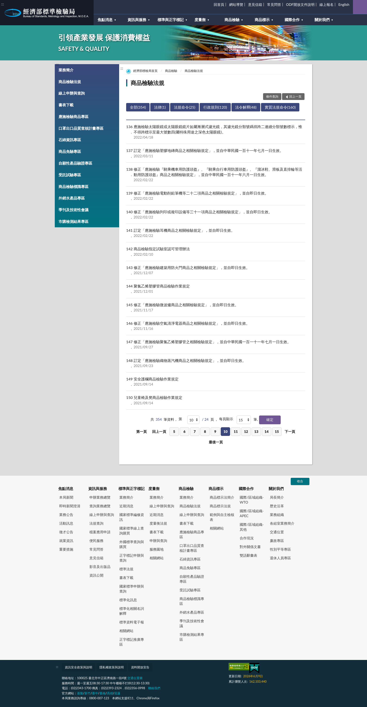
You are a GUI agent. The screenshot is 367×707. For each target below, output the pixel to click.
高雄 (110, 693)
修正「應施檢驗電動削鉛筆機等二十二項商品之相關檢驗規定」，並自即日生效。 (215, 195)
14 (266, 431)
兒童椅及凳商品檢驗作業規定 (215, 400)
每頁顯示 (226, 419)
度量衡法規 (158, 523)
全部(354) (138, 107)
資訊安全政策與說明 (78, 667)
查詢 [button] (360, 7)
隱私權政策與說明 (111, 667)
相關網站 (126, 631)
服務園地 (157, 549)
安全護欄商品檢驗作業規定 (215, 381)
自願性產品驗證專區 (75, 163)
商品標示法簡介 (222, 497)
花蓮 (117, 693)
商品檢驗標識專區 (73, 186)
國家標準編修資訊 (131, 517)
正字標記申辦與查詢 (131, 557)
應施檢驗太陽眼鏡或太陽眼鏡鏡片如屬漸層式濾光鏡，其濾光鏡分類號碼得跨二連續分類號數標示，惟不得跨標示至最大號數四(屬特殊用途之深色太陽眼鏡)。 (215, 132)
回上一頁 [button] (295, 96)
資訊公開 (96, 575)
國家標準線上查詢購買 (131, 530)
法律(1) (160, 107)
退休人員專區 (280, 558)
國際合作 (246, 488)
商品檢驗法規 (70, 81)
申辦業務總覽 (99, 497)
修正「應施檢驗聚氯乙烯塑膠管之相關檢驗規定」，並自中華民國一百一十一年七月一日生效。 (215, 344)
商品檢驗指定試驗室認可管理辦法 (215, 251)
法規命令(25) (184, 107)
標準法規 (126, 569)
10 (226, 431)
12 (246, 431)
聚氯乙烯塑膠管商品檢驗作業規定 (215, 288)
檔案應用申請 (99, 532)
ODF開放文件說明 (300, 4)
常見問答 (274, 4)
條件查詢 (272, 96)
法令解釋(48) (246, 107)
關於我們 (276, 488)
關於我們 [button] (322, 19)
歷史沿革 (277, 506)
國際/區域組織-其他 (252, 526)
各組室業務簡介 (282, 523)
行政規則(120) (215, 107)
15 (277, 431)
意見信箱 (255, 4)
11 (236, 431)
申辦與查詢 (158, 540)
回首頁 (219, 4)
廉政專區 (277, 540)
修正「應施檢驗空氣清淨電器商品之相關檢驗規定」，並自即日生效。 (215, 325)
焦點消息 (65, 488)
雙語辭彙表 (248, 555)
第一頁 (141, 431)
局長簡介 (277, 497)
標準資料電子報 (131, 622)
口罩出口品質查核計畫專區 (81, 128)
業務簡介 (66, 70)
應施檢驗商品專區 (73, 116)
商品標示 (216, 488)
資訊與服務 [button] (137, 19)
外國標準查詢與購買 (131, 544)
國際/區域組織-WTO (252, 499)
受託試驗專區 (70, 175)
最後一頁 (216, 442)
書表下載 (66, 105)
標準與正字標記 (131, 488)
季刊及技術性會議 (73, 209)
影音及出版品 (99, 566)
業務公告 (66, 514)
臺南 (102, 693)
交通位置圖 (135, 678)
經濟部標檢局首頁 (145, 71)
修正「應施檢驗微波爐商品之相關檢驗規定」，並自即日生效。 (215, 307)
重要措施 (66, 549)
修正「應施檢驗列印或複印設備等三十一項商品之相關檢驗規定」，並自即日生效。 (215, 214)
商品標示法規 (220, 506)
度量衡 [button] (200, 19)
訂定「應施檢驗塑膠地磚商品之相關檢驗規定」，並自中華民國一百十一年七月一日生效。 (215, 153)
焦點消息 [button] (105, 19)
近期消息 (126, 506)
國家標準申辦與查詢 (131, 588)
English (343, 4)
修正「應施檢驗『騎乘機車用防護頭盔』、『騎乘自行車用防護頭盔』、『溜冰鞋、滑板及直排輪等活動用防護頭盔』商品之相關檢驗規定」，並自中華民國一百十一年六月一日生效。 (215, 174)
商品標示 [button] (262, 19)
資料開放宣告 (140, 667)
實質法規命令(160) (280, 107)
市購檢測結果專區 (73, 221)
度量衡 (154, 488)
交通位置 (277, 532)
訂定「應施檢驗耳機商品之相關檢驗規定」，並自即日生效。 (215, 233)
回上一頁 (159, 431)
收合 (300, 481)
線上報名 (326, 4)
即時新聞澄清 (69, 506)
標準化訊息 (128, 600)
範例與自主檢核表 (222, 517)
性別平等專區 (280, 549)
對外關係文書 (250, 547)
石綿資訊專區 (70, 139)
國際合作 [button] (292, 19)
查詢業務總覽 (99, 506)
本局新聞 (66, 497)
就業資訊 (66, 540)
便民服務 (96, 540)
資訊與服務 (97, 488)
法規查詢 (96, 523)
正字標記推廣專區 (131, 641)
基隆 (80, 693)
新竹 (87, 693)
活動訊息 (66, 523)
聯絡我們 (154, 688)
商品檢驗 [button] (231, 19)
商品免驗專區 (70, 151)
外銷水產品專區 (72, 198)
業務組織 (277, 514)
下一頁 (290, 431)
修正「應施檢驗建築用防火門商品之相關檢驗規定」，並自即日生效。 (215, 270)
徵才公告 (66, 532)
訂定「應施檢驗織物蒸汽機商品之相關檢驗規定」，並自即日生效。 (215, 363)
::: (2, 4)
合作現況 (247, 538)
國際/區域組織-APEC (252, 513)
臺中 (95, 693)
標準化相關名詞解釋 (131, 610)
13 (256, 431)
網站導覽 (236, 4)
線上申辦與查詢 (72, 93)
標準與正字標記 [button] (171, 19)
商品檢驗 (171, 71)
